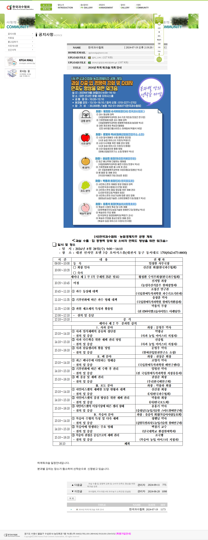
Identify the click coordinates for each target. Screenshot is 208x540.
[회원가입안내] (123, 533)
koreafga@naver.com (99, 53)
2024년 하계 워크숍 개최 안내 (91, 509)
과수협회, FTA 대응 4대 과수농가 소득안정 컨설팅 (109, 491)
